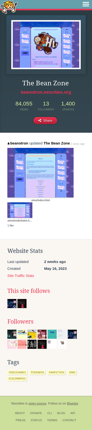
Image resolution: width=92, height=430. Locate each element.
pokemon (37, 372)
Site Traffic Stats (20, 276)
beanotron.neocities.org (46, 92)
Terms (52, 420)
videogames (17, 372)
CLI (49, 413)
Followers (20, 321)
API (72, 413)
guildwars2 (17, 378)
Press (21, 420)
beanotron (18, 143)
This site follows (28, 291)
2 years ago (78, 143)
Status (36, 420)
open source (37, 403)
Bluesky (72, 403)
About (20, 413)
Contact (69, 420)
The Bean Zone (57, 143)
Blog (61, 413)
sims (72, 372)
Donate (36, 413)
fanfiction (56, 372)
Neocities (18, 403)
